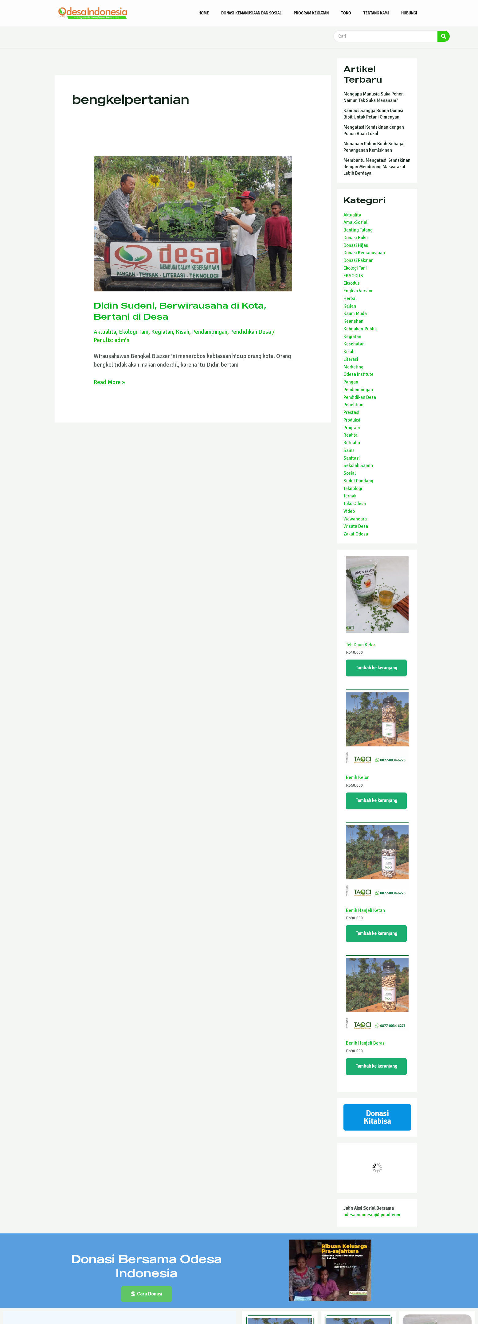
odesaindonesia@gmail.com (371, 1215)
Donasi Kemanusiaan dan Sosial (251, 13)
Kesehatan (354, 344)
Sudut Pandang (358, 481)
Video (349, 511)
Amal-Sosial (355, 222)
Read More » (109, 381)
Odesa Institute (358, 374)
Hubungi (409, 13)
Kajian (349, 306)
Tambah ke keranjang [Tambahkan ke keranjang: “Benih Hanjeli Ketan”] (376, 934)
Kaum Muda (355, 313)
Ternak (349, 496)
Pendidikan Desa (250, 331)
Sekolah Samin (358, 465)
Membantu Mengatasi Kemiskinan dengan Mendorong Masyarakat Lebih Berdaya (376, 167)
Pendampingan (210, 331)
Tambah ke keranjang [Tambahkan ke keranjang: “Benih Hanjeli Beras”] (376, 1066)
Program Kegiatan (311, 13)
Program (351, 427)
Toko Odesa (354, 503)
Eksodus (351, 283)
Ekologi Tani (134, 331)
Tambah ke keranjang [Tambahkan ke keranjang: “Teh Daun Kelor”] (376, 668)
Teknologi (352, 488)
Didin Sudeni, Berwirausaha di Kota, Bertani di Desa (180, 310)
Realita (350, 435)
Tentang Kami (376, 13)
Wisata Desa (355, 526)
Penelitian (353, 404)
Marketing (353, 367)
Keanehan (353, 321)
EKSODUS (353, 275)
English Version (358, 291)
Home (203, 13)
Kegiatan (162, 331)
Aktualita (105, 331)
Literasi (350, 359)
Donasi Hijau (355, 245)
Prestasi (351, 412)
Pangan (350, 382)
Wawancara (355, 519)
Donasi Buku (355, 237)
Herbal (350, 298)
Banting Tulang (358, 230)
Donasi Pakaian (358, 260)
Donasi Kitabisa (377, 1118)
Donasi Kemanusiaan (364, 252)
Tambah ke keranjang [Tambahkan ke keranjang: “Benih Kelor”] (376, 801)
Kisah (183, 331)
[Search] (443, 36)
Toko (346, 13)
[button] (146, 1295)
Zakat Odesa (355, 534)
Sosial (349, 473)
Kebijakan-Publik (360, 329)
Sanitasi (351, 458)
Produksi (351, 420)
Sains (349, 450)
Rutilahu (351, 443)
